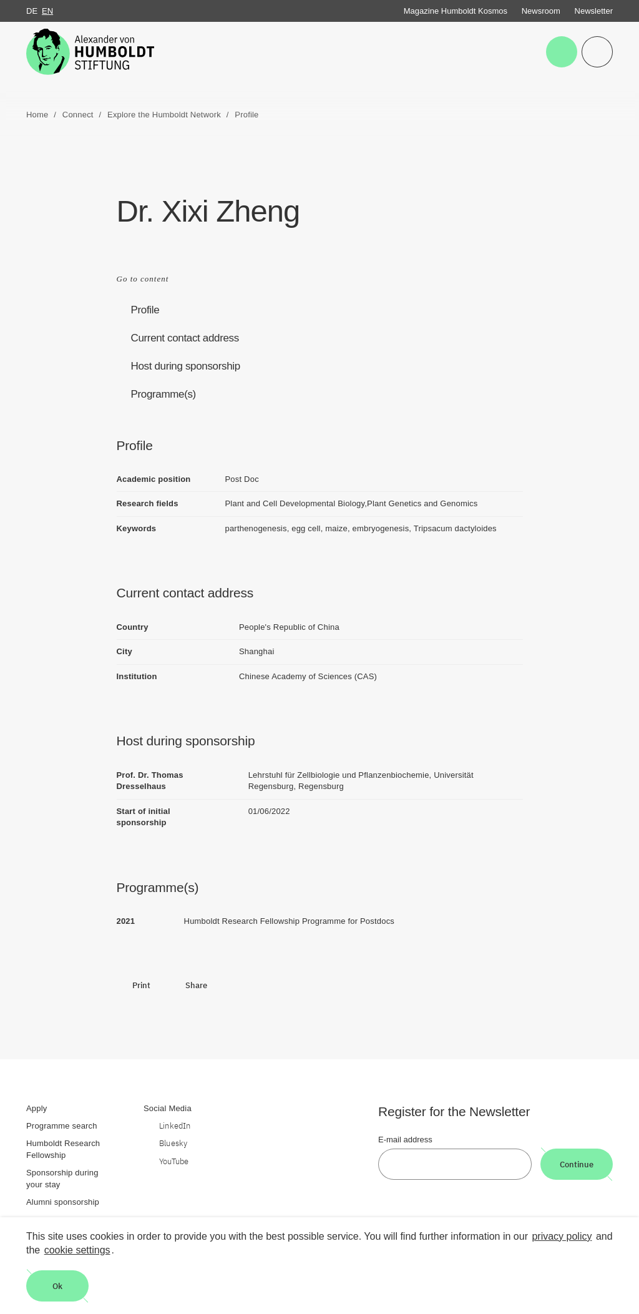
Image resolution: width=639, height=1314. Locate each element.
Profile (145, 310)
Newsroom (541, 11)
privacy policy (562, 1236)
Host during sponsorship (185, 366)
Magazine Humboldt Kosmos (455, 11)
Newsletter (594, 11)
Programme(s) (163, 394)
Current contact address (185, 338)
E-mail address (405, 1139)
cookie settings (77, 1250)
